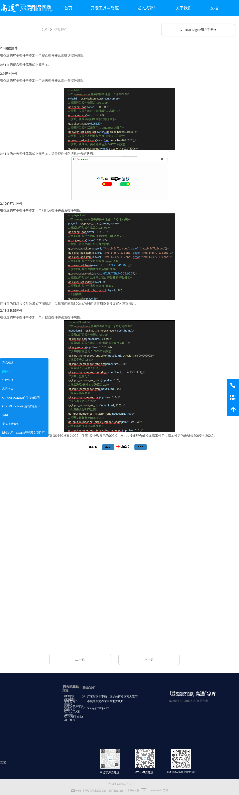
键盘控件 (60, 29)
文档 (44, 29)
